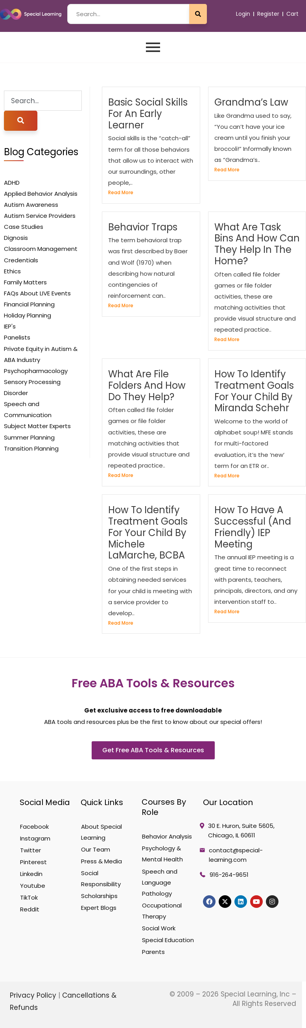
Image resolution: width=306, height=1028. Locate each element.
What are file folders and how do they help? (147, 385)
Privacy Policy (34, 995)
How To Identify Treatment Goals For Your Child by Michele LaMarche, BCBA (148, 532)
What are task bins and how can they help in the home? (257, 244)
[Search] (20, 121)
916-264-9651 (229, 874)
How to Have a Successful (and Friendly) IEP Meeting (252, 526)
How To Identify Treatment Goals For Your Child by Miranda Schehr (254, 390)
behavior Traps (142, 227)
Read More (120, 192)
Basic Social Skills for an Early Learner (148, 114)
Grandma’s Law (251, 102)
